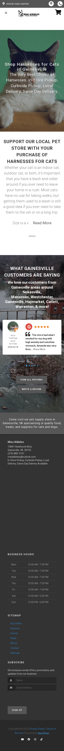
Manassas (20, 297)
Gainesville (14, 302)
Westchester (42, 297)
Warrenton (24, 307)
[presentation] (26, 697)
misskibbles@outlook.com (22, 456)
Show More (39, 349)
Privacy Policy (37, 728)
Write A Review (31, 389)
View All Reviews (31, 379)
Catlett (52, 302)
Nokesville (31, 292)
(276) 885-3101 (16, 453)
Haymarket (34, 302)
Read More (42, 223)
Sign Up (17, 710)
